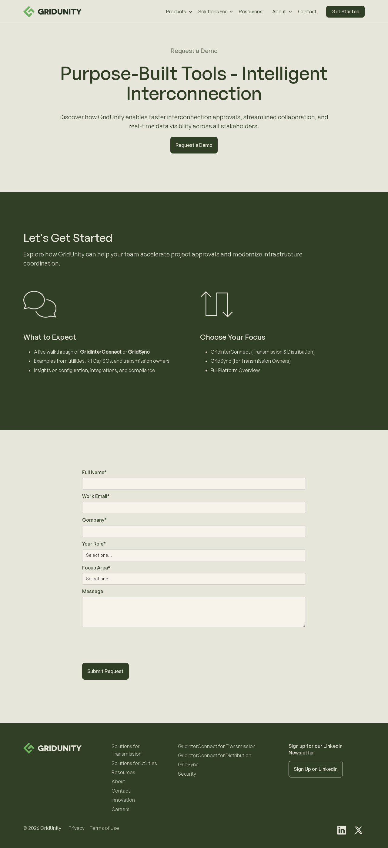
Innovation (123, 800)
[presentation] (128, 649)
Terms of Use (104, 828)
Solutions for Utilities (134, 763)
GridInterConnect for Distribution (214, 755)
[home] (52, 11)
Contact (307, 11)
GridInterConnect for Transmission (217, 746)
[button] (177, 12)
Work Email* (96, 496)
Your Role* (94, 544)
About (118, 781)
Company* (94, 520)
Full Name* (94, 472)
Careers (120, 809)
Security (187, 774)
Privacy (77, 828)
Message (92, 591)
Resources (251, 11)
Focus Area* (96, 568)
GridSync (188, 764)
